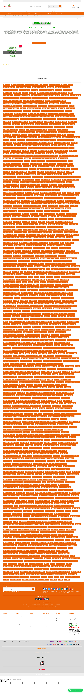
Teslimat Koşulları (19, 612)
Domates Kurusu (45, 172)
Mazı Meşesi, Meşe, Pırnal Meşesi (11, 332)
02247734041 (67, 0)
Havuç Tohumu (36, 198)
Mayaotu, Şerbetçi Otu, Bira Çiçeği (41, 264)
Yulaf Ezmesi (53, 572)
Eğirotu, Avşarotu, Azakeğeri (32, 185)
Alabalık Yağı (25, 206)
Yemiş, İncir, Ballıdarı (9, 409)
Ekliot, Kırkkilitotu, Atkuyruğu (47, 277)
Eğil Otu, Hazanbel (40, 145)
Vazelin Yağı (27, 151)
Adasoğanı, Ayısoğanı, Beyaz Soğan (63, 401)
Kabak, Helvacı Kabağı (61, 85)
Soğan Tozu (75, 448)
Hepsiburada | (53, 597)
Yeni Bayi (17, 0)
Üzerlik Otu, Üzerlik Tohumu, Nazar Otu (48, 174)
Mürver (15, 514)
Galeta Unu (51, 211)
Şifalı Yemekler (45, 616)
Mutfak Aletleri (39, 180)
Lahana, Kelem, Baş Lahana (27, 111)
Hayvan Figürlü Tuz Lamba (55, 382)
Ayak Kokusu (70, 127)
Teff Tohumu (30, 466)
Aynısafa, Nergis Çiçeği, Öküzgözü (34, 551)
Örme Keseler (60, 374)
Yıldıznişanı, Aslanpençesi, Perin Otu (46, 472)
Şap (27, 569)
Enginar (77, 359)
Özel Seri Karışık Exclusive (22, 314)
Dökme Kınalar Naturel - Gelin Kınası (56, 238)
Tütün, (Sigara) (73, 419)
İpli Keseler (17, 243)
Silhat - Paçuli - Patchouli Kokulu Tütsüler (13, 553)
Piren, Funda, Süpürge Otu (33, 330)
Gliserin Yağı (70, 138)
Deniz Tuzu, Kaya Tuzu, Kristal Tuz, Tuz (53, 422)
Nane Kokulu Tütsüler (72, 530)
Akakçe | (51, 598)
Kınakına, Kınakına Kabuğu (10, 538)
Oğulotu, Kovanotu (23, 109)
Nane (33, 135)
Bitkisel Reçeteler (46, 618)
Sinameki (44, 569)
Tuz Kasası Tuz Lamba (45, 488)
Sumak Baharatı (62, 456)
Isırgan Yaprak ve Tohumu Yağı (19, 127)
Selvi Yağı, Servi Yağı (59, 243)
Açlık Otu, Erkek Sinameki (43, 166)
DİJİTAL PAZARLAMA (42, 650)
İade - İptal (18, 614)
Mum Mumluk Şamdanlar (27, 116)
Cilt (15, 13)
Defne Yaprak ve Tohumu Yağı (45, 143)
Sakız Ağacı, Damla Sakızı (27, 193)
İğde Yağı (44, 122)
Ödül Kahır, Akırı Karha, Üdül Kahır (32, 148)
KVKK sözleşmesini (8, 584)
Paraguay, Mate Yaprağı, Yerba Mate (64, 211)
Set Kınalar (43, 274)
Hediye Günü (7, 209)
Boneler (34, 159)
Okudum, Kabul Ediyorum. (12, 584)
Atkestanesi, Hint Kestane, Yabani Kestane (38, 538)
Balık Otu (23, 280)
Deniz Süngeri (55, 411)
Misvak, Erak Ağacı (8, 498)
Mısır (64, 185)
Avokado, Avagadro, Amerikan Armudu (26, 540)
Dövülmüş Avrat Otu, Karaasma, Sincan (13, 488)
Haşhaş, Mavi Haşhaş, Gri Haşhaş (55, 219)
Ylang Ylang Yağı (7, 245)
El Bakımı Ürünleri (28, 93)
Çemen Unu (70, 159)
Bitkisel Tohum (37, 301)
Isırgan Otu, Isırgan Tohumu (10, 230)
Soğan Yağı (29, 295)
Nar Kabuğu (7, 569)
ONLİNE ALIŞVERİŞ (42, 641)
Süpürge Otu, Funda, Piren (43, 522)
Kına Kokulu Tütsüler (8, 495)
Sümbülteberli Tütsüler (71, 553)
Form (42, 13)
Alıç (62, 245)
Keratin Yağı (59, 380)
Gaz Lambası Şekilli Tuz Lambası (65, 361)
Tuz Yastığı (61, 174)
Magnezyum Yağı (42, 85)
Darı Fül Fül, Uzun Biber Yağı (10, 109)
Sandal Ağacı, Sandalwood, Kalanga (64, 285)
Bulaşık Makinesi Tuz (38, 201)
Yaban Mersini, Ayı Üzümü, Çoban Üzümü (65, 109)
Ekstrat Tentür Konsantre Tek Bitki (19, 161)
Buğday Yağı (31, 309)
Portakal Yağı (48, 245)
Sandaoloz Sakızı (20, 306)
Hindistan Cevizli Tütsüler (25, 445)
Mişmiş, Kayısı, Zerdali (9, 493)
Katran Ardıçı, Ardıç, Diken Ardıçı (46, 490)
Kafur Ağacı (6, 143)
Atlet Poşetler (44, 90)
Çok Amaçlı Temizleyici (65, 232)
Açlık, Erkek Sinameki (46, 364)
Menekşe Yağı (28, 264)
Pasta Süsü (19, 272)
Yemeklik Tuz (75, 188)
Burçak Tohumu (7, 248)
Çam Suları (58, 295)
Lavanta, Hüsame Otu (17, 151)
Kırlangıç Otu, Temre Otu (25, 545)
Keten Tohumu (18, 411)
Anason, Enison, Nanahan (67, 516)
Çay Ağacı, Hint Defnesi (73, 314)
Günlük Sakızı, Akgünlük (9, 422)
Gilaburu (23, 282)
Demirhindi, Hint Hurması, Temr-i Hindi (57, 377)
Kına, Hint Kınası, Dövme (20, 224)
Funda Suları (29, 377)
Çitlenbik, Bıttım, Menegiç (36, 435)
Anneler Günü (7, 116)
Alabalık (6, 490)
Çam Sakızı (42, 288)
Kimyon (67, 532)
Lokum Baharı (16, 340)
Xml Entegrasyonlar (8, 182)
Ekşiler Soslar (7, 114)
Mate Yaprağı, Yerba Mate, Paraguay (12, 172)
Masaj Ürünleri (52, 209)
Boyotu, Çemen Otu (17, 506)
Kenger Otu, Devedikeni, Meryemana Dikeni (41, 527)
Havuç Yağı (22, 235)
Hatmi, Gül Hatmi (56, 259)
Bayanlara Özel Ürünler (61, 114)
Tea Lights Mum (7, 214)
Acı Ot (5, 314)
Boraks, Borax (27, 159)
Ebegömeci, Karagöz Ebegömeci (49, 101)
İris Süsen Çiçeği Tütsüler (43, 461)
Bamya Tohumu (70, 101)
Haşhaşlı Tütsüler (62, 443)
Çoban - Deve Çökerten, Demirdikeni (12, 448)
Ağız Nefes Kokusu (49, 190)
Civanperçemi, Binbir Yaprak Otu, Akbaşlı (65, 340)
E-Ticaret (38, 666)
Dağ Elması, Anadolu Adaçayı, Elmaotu (12, 93)
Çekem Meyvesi (29, 438)
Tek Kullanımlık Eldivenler (62, 280)
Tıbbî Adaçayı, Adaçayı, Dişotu (49, 359)
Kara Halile (50, 372)
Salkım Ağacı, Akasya (8, 240)
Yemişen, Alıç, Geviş (54, 424)
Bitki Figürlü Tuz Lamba (51, 188)
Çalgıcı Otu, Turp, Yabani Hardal (11, 177)
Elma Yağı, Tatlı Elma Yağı (28, 138)
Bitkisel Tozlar (38, 111)
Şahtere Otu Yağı (28, 77)
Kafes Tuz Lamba (28, 406)
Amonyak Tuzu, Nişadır (9, 80)
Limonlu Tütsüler (25, 516)
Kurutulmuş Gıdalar (54, 95)
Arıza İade (57, 622)
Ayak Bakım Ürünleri (38, 93)
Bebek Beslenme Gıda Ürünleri (62, 80)
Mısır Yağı (44, 330)
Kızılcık (52, 556)
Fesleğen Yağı (16, 114)
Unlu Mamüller (24, 293)
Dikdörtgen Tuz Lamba (26, 301)
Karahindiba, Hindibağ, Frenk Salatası (34, 451)
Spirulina (68, 503)
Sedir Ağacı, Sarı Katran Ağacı (72, 374)
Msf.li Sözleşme (19, 618)
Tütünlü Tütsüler (60, 556)
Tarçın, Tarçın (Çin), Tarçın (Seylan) (65, 132)
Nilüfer (26, 311)
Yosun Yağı (64, 269)
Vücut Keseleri (7, 440)
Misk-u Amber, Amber (9, 485)
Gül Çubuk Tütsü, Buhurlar (34, 101)
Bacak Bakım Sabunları (9, 272)
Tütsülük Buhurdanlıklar (9, 295)
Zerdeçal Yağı (74, 198)
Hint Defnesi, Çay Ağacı (69, 459)
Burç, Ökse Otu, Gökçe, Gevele (52, 516)
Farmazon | (42, 598)
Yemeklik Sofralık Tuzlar (72, 282)
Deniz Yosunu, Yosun (64, 427)
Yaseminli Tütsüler (55, 561)
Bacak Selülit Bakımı (16, 316)
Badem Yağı (6, 77)
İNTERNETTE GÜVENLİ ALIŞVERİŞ (42, 645)
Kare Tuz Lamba (17, 419)
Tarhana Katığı (7, 430)
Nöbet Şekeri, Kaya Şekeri (54, 330)
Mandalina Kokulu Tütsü (15, 519)
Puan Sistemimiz (33, 616)
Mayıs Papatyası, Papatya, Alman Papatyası (13, 327)
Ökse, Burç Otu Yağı (25, 90)
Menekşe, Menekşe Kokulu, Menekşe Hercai (70, 406)
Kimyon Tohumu (57, 419)
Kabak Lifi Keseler (52, 274)
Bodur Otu (31, 493)
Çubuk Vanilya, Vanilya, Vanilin (42, 493)
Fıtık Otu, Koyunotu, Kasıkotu (48, 322)
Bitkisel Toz (18, 319)
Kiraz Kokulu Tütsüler (38, 503)
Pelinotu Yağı (48, 180)
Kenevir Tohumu (46, 398)
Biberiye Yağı (7, 264)
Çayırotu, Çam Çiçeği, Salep (24, 366)
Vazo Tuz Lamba (13, 490)
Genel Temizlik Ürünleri (57, 311)
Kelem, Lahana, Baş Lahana (10, 522)
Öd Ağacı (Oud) (19, 119)
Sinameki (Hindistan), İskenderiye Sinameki (61, 440)
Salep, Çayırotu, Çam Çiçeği (10, 203)
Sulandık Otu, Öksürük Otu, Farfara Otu (18, 511)
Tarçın (44, 474)
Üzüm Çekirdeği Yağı (24, 82)
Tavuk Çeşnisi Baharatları (35, 440)
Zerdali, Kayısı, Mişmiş (51, 248)
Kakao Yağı (74, 135)
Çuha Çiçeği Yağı (45, 327)
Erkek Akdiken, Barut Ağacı (24, 401)
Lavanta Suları (37, 456)
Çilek (71, 398)
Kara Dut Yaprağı (42, 345)
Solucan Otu (70, 495)
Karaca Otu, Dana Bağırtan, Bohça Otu (12, 416)
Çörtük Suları (7, 340)
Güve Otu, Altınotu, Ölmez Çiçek (68, 438)
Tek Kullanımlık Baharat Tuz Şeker (57, 77)
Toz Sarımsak (69, 569)
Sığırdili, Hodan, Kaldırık (34, 419)
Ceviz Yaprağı (7, 456)
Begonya (52, 385)
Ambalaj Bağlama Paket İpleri (40, 77)
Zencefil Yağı (74, 148)
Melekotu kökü (36, 366)
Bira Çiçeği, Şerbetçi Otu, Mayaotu (55, 474)
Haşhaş (55, 527)
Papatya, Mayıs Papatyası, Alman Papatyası (13, 185)
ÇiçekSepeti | (34, 597)
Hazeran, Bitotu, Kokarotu (17, 372)
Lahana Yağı (32, 85)
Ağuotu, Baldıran (21, 422)
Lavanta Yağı (33, 143)
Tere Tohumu (21, 377)
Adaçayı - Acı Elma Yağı (37, 182)
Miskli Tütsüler (62, 527)
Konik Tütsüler (71, 309)
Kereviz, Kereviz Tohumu (9, 532)
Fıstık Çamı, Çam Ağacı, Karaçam (11, 282)
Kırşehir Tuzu (30, 385)
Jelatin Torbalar (27, 216)
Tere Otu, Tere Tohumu (73, 332)
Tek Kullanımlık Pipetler (9, 364)
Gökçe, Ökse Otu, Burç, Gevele (40, 351)
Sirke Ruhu (6, 316)
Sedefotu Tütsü (35, 548)
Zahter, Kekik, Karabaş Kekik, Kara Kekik (67, 111)
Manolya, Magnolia (63, 151)
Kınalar (18, 274)
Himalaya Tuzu (27, 319)
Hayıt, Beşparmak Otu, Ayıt (10, 338)
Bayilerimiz (5, 618)
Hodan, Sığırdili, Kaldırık (60, 495)
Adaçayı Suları (32, 164)
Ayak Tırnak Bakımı (28, 188)
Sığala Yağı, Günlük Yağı (24, 277)
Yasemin (37, 393)
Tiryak (48, 240)
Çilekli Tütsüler (23, 374)
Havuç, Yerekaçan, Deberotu (69, 316)
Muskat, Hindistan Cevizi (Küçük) (11, 516)
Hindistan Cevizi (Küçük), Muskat (51, 438)
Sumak (5, 519)
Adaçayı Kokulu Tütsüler (61, 145)
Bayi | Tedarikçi (30, 15)
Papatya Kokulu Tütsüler (70, 538)
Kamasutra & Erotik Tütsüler (29, 477)
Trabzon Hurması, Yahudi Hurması (11, 382)
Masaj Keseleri (66, 364)
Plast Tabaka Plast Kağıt (32, 280)
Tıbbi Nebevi (45, 610)
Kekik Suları (46, 440)
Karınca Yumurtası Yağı (52, 195)
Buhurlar (72, 98)
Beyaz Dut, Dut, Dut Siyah (9, 432)
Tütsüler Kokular (70, 409)
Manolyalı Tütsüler (52, 519)
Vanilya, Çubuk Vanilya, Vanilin (37, 109)
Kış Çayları (69, 556)
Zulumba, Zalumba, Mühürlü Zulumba (32, 348)
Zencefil (60, 572)
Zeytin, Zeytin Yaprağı (60, 324)
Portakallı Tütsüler (62, 540)
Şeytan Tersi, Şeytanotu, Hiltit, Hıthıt (12, 206)
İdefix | (54, 598)
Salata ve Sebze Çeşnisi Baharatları (21, 403)
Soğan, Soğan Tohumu (74, 485)
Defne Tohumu (62, 309)
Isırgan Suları (39, 422)
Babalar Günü (50, 145)
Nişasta (21, 345)
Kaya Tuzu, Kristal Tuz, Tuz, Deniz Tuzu (24, 495)
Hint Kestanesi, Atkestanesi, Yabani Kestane (29, 480)
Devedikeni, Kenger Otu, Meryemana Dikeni (23, 453)
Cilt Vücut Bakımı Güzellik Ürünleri (68, 251)
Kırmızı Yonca (7, 551)
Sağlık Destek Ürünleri (61, 153)
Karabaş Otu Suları (37, 430)
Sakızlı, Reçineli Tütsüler (62, 543)
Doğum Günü (56, 182)
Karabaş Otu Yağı (21, 266)
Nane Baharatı (35, 414)
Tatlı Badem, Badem (50, 256)
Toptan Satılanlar (33, 618)
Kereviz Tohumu (26, 243)
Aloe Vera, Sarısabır (50, 503)
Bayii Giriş (57, 616)
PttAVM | (39, 597)
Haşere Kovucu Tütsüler (62, 430)
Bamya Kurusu (36, 103)
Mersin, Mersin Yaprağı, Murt (10, 445)
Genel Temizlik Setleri (9, 306)
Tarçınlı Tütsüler (12, 556)
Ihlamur (73, 535)
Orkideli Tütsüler (22, 538)
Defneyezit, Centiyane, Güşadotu (30, 316)
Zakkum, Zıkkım (21, 132)
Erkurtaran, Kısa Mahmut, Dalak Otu (40, 424)
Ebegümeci (32, 511)
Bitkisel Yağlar (34, 211)
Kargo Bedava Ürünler (57, 261)
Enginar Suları (57, 364)
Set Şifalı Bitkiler (22, 380)
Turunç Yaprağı (26, 414)
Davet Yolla (32, 622)
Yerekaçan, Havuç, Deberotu (55, 459)
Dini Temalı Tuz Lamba (55, 316)
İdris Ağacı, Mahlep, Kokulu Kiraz (22, 88)
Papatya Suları (55, 493)
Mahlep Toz (56, 245)
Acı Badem (69, 174)
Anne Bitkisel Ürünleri (55, 130)
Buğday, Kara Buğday (54, 511)
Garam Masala (7, 232)
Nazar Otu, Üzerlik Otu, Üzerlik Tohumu (62, 253)
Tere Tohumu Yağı (74, 227)
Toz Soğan (76, 569)
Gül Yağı (68, 201)
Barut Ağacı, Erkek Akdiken (10, 369)
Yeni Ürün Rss (45, 628)
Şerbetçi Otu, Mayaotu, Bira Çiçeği (34, 190)
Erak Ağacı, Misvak (21, 388)
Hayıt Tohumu (21, 385)
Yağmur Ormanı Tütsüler (26, 561)
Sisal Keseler (44, 414)
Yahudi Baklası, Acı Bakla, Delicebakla (12, 288)
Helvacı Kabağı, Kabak (34, 374)
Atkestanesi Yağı (7, 395)
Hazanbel (54, 530)
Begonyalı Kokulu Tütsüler (67, 290)
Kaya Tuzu (49, 13)
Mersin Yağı (6, 311)
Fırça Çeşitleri (16, 309)
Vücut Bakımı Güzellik (70, 395)
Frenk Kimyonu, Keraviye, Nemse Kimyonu (43, 338)
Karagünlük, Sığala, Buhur (50, 435)
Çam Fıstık (18, 98)
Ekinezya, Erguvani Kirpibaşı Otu (11, 256)
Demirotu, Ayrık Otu (18, 395)
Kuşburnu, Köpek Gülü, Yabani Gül (58, 566)
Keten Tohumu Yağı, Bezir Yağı (48, 393)
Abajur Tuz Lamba (8, 106)
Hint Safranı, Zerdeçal (55, 485)
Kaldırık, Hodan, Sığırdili (9, 298)
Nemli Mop (62, 93)
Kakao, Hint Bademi (17, 232)
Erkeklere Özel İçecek (33, 224)
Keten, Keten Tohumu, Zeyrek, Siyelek (45, 532)
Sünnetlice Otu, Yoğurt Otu (65, 519)
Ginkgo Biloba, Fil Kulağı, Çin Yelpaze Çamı (44, 295)
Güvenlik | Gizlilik (21, 15)
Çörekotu (54, 488)
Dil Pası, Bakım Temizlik (39, 240)
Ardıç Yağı (6, 335)
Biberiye (44, 390)
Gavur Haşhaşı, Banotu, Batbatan (49, 148)
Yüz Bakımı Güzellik (20, 409)
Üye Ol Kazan (32, 608)
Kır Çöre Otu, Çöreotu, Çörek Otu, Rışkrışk (46, 540)
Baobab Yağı (30, 180)
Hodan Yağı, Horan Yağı (17, 311)
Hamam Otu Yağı (61, 127)
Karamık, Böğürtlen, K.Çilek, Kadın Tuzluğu (25, 461)
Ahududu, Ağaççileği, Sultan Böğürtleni (22, 430)
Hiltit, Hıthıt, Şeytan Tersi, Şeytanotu (12, 414)
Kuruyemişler (74, 161)
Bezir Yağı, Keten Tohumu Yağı (11, 251)
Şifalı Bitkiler (39, 203)
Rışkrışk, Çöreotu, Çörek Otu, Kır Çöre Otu (66, 256)
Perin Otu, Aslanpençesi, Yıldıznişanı (26, 298)
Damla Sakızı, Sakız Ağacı (64, 188)
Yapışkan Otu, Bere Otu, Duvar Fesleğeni (52, 353)
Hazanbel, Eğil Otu (18, 348)
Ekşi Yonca (70, 288)
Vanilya (40, 477)
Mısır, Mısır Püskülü (70, 474)
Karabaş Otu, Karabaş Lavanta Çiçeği (65, 385)
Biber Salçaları (52, 122)
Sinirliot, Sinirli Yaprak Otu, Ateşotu (12, 459)
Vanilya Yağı (34, 82)
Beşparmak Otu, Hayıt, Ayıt (49, 416)
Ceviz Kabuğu (37, 445)
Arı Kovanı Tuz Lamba (50, 164)
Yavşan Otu (65, 398)
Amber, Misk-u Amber (42, 511)
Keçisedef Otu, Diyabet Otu (37, 516)
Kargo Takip (6, 0)
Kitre (5, 556)
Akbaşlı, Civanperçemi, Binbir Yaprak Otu (54, 451)
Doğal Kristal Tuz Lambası (27, 340)
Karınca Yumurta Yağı (9, 343)
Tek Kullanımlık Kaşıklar (26, 353)
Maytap (28, 95)
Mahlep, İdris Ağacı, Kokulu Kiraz (65, 106)
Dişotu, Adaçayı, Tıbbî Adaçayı (50, 466)
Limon (48, 261)
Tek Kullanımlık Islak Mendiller (69, 293)
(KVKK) (72, 686)
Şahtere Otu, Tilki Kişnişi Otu (33, 122)
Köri (58, 322)
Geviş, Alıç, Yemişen (31, 227)
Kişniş (61, 395)
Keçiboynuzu (47, 551)
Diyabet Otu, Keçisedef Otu (50, 477)
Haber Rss (44, 626)
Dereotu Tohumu (50, 159)
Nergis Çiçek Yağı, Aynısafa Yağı (66, 177)
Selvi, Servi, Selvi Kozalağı (41, 388)
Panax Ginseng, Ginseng (34, 127)
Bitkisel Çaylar (61, 164)
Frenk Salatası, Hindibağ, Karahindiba (70, 351)
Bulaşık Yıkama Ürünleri (30, 166)
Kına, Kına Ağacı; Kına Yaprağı (22, 535)
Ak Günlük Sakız (60, 206)
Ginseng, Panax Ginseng (22, 322)
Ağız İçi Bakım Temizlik (9, 166)
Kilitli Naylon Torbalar (19, 238)
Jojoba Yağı (22, 122)
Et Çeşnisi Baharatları (59, 169)
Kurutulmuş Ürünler (62, 122)
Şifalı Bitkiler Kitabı (20, 330)
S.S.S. (4, 608)
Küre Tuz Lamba (54, 427)
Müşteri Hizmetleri (19, 624)
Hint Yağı (24, 309)
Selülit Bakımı (38, 377)
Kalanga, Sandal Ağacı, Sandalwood (59, 264)
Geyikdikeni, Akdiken (39, 259)
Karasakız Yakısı (7, 472)
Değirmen (21, 95)
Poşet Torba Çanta (13, 235)
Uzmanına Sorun (6, 614)
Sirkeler (24, 274)
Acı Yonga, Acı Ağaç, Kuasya (47, 332)
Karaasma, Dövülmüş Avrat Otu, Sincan (37, 380)
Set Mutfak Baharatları (54, 351)
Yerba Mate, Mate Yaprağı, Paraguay (50, 445)
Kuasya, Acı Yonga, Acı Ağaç (63, 564)
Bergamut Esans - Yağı (71, 206)
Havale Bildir (58, 620)
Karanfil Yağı (75, 311)
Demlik (70, 153)
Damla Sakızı (75, 493)
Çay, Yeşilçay (63, 343)
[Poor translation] (5, 674)
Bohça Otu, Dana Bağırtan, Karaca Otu (12, 503)
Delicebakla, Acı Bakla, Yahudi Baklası (19, 335)
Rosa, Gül (57, 269)
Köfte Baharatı (17, 303)
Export (61, 13)
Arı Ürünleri (61, 101)
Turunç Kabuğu (50, 401)
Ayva (54, 553)
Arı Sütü (70, 527)
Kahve (76, 172)
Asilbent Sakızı (62, 248)
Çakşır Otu (27, 153)
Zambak (44, 198)
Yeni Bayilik (58, 614)
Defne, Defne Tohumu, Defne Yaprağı (65, 306)
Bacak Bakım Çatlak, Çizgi (9, 130)
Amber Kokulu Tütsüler (22, 219)
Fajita (41, 206)
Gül (18, 527)
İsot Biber (32, 314)
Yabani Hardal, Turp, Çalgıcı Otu (39, 209)
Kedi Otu (78, 516)
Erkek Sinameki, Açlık (28, 416)
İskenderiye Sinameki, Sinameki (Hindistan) (41, 253)
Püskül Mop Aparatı (60, 230)
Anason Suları (43, 216)
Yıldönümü (17, 290)
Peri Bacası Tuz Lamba (40, 453)
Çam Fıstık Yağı (49, 109)
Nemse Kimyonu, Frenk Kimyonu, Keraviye (44, 285)
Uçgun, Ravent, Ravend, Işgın (48, 127)
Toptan (35, 13)
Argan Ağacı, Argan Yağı (9, 527)
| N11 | (24, 597)
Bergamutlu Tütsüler (34, 322)
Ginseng (6, 524)
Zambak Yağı (58, 82)
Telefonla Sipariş (6, 622)
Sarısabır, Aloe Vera (57, 356)
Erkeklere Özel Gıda (50, 201)
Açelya (33, 153)
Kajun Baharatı (36, 243)
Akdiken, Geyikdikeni (64, 461)
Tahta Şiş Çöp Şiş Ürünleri (73, 319)
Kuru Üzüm (69, 119)
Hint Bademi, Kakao (27, 448)
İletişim (42, 15)
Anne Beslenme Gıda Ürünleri (10, 82)
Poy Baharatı (26, 424)
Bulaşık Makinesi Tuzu (60, 319)
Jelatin (22, 177)
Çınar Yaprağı (55, 461)
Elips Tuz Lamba (37, 353)
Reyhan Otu (60, 193)
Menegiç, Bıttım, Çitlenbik (25, 398)
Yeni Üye (29, 0)
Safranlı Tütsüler (23, 543)
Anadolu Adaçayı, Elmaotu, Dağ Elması (62, 514)
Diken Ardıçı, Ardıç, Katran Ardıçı (49, 456)
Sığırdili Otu (38, 416)
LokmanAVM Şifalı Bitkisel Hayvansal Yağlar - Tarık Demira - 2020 (11, 61)
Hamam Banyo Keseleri (70, 190)
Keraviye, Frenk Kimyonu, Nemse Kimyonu (39, 530)
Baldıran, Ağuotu (75, 259)
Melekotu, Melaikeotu (68, 382)
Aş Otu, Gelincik (7, 530)
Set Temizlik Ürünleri (25, 390)
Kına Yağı (65, 419)
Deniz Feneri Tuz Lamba (58, 282)
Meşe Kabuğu (51, 453)
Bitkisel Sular (27, 182)
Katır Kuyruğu (30, 485)
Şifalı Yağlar (45, 614)
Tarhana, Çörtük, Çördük (9, 190)
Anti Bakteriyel (40, 135)
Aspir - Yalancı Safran (65, 327)
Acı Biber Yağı (36, 151)
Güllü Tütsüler (65, 424)
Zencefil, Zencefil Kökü (49, 206)
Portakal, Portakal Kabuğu (10, 377)
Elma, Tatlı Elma (36, 319)
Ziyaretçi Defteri (6, 628)
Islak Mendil (7, 161)
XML (56, 13)
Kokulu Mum (21, 130)
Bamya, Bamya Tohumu (67, 338)
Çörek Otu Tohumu (47, 301)
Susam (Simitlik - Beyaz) (9, 469)
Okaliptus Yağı (65, 88)
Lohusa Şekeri (7, 309)
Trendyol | (47, 597)
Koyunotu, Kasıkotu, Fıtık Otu (37, 564)
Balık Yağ (6, 145)
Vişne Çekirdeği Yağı (56, 172)
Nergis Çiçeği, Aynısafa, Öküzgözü (41, 290)
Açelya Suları (44, 95)
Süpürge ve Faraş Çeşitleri (29, 411)
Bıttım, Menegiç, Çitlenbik (41, 482)
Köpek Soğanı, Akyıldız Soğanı (41, 561)
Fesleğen (20, 195)
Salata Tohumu (7, 348)
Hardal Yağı (17, 138)
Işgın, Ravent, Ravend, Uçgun (32, 177)
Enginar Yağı (44, 177)
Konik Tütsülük (17, 214)
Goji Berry (57, 338)
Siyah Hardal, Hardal (61, 472)
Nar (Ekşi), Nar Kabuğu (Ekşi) (72, 193)
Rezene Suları (55, 501)
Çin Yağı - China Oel (8, 269)
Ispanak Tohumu (73, 216)
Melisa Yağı (54, 240)
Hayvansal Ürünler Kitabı (45, 282)
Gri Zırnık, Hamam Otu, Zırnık (48, 374)
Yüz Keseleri (56, 448)
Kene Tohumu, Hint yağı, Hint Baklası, (29, 524)
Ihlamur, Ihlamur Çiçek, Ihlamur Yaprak (37, 106)
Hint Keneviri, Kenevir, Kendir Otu (32, 474)
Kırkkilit (46, 556)
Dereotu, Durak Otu (63, 435)
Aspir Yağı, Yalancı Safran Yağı (40, 382)
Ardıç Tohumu (50, 214)
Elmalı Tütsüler (58, 388)
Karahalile (27, 548)
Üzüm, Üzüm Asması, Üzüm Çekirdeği (21, 209)
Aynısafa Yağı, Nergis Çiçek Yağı (51, 406)
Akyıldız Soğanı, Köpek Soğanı (65, 482)
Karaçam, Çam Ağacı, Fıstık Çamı (65, 416)
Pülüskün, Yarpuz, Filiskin (46, 403)
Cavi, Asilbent (40, 124)
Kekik (45, 377)
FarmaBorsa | (37, 598)
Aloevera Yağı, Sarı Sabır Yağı (72, 245)
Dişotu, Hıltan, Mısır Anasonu (23, 469)
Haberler (5, 624)
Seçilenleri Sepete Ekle (39, 43)
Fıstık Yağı (77, 169)
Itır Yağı (72, 140)
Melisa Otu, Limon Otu (9, 393)
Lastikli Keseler (41, 335)
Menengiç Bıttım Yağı (68, 295)
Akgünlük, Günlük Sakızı (59, 469)
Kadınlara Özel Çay (61, 159)
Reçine (55, 161)
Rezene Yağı (50, 80)
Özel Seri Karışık (43, 316)
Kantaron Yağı (28, 240)
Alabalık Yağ (7, 101)
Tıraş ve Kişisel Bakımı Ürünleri (66, 366)
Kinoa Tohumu (75, 427)
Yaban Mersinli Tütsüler (38, 559)
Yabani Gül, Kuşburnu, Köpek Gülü (24, 201)
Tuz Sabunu (76, 130)
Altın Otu (25, 288)
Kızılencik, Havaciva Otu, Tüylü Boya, (23, 559)
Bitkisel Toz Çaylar (67, 130)
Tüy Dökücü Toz (30, 266)
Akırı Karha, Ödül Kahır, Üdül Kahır (49, 480)
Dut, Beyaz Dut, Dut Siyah (46, 498)
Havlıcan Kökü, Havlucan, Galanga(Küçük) (56, 288)
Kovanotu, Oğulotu (65, 561)
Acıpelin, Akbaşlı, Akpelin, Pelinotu (63, 348)
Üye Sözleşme (58, 610)
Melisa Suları (76, 464)
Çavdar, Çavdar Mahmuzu (70, 303)
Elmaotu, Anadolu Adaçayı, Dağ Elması (30, 332)
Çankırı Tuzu (50, 230)
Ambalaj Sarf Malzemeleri (41, 116)
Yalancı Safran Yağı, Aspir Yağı (46, 82)
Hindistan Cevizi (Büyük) (23, 432)
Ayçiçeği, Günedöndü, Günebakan (46, 543)
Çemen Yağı (6, 211)
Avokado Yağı (7, 398)
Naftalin (51, 388)
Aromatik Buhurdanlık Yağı (53, 88)
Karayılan (20, 482)
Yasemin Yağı (7, 151)
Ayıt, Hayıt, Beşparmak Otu (19, 551)
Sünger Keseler (7, 419)
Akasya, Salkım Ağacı (8, 438)
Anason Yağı (49, 269)
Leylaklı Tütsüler (7, 514)
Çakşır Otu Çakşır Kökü (9, 427)
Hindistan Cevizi (7, 303)
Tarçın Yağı (69, 77)
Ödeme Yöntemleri (19, 610)
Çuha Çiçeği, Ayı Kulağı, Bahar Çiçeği (44, 495)
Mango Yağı (25, 143)
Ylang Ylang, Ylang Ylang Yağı (10, 480)
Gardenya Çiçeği (56, 398)
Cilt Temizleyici (19, 240)
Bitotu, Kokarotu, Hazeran (10, 482)
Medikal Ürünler (7, 85)
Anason (6, 301)
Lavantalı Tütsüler (36, 509)
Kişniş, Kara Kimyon (29, 553)
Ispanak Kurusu (69, 235)
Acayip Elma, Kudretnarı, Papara (11, 90)
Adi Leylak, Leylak (8, 411)
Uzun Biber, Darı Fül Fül (36, 156)
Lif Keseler (41, 356)
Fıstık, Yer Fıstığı (21, 295)
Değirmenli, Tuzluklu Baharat (44, 161)
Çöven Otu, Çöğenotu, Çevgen (30, 488)
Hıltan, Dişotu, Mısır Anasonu (61, 403)
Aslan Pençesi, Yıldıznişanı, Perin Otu (26, 532)
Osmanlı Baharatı (75, 364)
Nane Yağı (25, 85)
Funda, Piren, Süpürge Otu (21, 361)
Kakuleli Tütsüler (47, 469)
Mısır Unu (67, 311)
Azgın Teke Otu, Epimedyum (36, 556)
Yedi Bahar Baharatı (66, 448)
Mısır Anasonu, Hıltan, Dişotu (28, 472)
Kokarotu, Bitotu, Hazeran (57, 559)
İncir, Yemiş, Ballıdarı (52, 140)
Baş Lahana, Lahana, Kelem (10, 380)
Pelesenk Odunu (65, 259)
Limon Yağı (23, 180)
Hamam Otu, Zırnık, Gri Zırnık (23, 80)
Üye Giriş (35, 0)
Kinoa (13, 540)
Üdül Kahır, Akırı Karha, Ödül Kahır (33, 119)
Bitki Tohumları (17, 103)
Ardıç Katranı (36, 327)
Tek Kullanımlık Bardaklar (59, 180)
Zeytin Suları (26, 509)
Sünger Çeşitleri (36, 398)
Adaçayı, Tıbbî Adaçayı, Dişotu (10, 374)
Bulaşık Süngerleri (17, 159)
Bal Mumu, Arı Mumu (9, 201)
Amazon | (43, 597)
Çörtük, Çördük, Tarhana (65, 480)
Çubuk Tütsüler (44, 251)
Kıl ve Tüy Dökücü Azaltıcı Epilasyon (42, 232)
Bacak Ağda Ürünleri (47, 119)
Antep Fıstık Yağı (7, 293)
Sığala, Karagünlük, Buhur (10, 401)
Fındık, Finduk (15, 101)
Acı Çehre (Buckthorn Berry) (10, 253)
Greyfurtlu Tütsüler (53, 414)
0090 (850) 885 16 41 (73, 616)
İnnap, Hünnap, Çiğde (56, 166)
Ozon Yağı (6, 140)
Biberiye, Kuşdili (69, 451)
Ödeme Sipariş (19, 608)
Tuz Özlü (6, 356)
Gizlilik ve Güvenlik (77, 690)
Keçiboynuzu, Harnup (66, 511)
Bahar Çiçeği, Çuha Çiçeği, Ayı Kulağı (12, 156)
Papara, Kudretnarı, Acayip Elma (62, 135)
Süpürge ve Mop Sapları (28, 248)
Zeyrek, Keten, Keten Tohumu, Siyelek (62, 301)
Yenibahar (72, 432)
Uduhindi (6, 572)
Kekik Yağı (6, 372)
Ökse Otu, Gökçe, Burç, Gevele (15, 188)
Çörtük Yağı (28, 327)
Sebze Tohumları (67, 166)
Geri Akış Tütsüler (8, 290)
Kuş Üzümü (6, 164)
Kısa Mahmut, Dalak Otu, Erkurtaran (71, 551)
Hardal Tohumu (52, 345)
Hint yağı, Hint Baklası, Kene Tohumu (28, 490)
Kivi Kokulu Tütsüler (28, 506)
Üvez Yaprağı (33, 161)
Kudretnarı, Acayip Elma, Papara (11, 566)
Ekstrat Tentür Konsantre (55, 90)
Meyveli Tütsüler (25, 527)
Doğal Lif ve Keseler (32, 356)
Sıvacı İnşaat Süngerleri (21, 269)
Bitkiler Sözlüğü (45, 620)
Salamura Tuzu (61, 156)
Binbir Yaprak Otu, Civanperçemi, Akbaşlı (22, 456)
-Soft (35, 666)
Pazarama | (58, 597)
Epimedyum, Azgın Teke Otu (41, 385)
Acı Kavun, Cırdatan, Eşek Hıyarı (33, 306)
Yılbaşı (57, 277)
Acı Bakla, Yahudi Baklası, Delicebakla (27, 230)
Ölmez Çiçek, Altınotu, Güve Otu (25, 259)
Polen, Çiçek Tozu (32, 343)
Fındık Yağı (54, 138)
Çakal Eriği (42, 88)
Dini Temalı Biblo (8, 103)
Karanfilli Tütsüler (20, 485)
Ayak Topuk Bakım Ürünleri (52, 93)
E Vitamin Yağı (16, 116)
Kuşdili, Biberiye (72, 566)
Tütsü (21, 13)
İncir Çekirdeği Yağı (16, 143)
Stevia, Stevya (53, 509)
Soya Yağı (12, 314)
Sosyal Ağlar (5, 626)
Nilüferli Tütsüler (59, 532)
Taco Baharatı (30, 422)
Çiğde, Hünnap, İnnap (9, 388)
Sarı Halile (51, 324)
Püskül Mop (26, 195)
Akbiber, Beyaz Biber (71, 453)
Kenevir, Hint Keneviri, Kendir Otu (65, 524)
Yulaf (16, 498)
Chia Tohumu (43, 222)
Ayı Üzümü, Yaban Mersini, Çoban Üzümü (13, 548)
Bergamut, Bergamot (74, 414)
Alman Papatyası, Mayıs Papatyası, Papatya (13, 501)
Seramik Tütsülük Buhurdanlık (47, 280)
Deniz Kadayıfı (7, 403)
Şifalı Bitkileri (51, 380)
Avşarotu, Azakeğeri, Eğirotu (10, 543)
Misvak (37, 364)
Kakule (47, 259)
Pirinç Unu (38, 359)
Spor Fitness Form (41, 238)
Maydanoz (47, 309)
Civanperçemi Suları (65, 322)
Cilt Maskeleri (34, 206)
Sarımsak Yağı (18, 182)
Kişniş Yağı (72, 430)
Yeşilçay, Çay (62, 466)
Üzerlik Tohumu (70, 469)
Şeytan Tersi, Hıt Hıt (35, 569)
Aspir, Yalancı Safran (8, 535)
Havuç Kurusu (60, 201)
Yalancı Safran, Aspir (21, 343)
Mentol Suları (17, 472)
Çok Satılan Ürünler (33, 620)
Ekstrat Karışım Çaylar (68, 172)
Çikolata (70, 85)
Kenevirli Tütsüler (74, 490)
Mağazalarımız (6, 620)
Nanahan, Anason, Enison (49, 111)
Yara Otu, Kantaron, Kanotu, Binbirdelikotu (44, 369)
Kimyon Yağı (73, 403)
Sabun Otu (68, 103)
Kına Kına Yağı (38, 406)
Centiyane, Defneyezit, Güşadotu (19, 164)
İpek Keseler (21, 227)
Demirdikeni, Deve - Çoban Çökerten (37, 361)
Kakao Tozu (34, 222)
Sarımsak (56, 343)
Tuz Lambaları (69, 169)
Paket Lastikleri (26, 245)
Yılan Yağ (35, 216)
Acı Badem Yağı (14, 111)
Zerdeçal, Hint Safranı (32, 282)
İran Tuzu (48, 356)
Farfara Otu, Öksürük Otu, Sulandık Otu (13, 148)
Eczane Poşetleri (7, 198)
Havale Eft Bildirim (19, 622)
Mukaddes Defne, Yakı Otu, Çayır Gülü (12, 509)
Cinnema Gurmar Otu (17, 77)
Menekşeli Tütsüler (71, 522)
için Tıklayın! (73, 611)
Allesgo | (47, 598)
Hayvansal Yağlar (55, 290)
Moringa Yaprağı (27, 503)
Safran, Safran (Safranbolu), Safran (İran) (13, 153)
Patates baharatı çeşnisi (54, 390)
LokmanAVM (13, 19)
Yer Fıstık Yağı (24, 174)
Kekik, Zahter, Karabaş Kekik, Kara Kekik (32, 519)
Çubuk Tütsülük (50, 153)
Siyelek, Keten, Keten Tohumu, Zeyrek (12, 477)
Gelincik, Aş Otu (27, 198)
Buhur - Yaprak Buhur (9, 219)
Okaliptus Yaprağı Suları (64, 488)
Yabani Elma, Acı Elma (32, 132)
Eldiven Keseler (7, 135)
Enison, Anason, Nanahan (28, 364)
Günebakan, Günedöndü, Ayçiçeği (56, 409)
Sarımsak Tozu (38, 438)
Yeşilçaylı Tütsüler (8, 564)
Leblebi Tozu (15, 264)
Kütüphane (45, 608)
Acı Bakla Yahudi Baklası (47, 103)
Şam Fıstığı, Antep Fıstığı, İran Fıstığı (47, 132)
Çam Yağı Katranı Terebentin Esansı (37, 140)
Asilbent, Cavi (61, 530)
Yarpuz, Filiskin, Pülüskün (9, 385)
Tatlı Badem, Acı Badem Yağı (61, 143)
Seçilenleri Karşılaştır (27, 43)
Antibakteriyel (49, 135)
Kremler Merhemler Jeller (59, 314)
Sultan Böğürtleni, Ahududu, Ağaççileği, (43, 514)
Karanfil (27, 345)
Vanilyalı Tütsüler (8, 559)
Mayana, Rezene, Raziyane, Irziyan (36, 261)
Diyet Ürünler (65, 330)
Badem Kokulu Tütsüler (66, 277)
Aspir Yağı (55, 366)
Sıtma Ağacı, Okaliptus (73, 466)
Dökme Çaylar (73, 143)
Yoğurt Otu (45, 572)
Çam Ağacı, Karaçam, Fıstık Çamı (71, 261)
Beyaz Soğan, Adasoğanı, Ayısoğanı (12, 443)
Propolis (30, 269)
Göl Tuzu (16, 293)
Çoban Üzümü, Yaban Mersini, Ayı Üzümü (55, 464)
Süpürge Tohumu (60, 453)
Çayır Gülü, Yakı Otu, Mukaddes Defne (12, 359)
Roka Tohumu (38, 340)
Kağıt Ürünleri (17, 85)
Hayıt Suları (63, 411)
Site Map (44, 624)
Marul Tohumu (7, 280)
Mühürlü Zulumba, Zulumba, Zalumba (43, 506)
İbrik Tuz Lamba (68, 388)
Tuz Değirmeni (35, 95)
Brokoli (5, 511)
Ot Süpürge (41, 214)
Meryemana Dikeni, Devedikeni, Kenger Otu (13, 451)
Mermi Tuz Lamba (17, 440)
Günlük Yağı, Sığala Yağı (65, 240)
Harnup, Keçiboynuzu (37, 169)
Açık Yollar (23, 101)
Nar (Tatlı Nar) (25, 211)
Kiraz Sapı (21, 556)
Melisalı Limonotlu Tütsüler (58, 522)
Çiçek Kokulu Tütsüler (71, 345)
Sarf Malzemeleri (40, 248)
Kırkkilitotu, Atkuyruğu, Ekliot (10, 545)
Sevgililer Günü (70, 243)
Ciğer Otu (24, 261)
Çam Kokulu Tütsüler (60, 332)
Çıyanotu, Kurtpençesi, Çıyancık (49, 443)
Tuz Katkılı (34, 345)
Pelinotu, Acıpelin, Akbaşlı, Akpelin (11, 285)
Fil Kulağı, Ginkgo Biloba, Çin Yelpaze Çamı (58, 216)
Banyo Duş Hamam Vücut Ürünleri (11, 193)
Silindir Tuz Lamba (37, 469)
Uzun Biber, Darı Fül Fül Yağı (39, 80)
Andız (44, 519)
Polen (5, 235)
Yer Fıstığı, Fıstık (19, 438)
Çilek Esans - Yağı (8, 238)
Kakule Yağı (6, 180)
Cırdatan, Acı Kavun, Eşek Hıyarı (44, 314)
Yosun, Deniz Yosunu (21, 493)
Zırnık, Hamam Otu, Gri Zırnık (10, 345)
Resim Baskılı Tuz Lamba (9, 466)
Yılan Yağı (58, 214)
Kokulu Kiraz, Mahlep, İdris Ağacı (11, 561)
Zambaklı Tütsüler (25, 564)
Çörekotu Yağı (39, 298)
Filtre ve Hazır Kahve (8, 119)
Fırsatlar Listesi (32, 612)
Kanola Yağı (59, 227)
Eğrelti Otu (13, 227)
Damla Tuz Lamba (31, 238)
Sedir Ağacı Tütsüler (63, 548)
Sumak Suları (7, 506)
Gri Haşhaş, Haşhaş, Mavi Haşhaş (62, 372)
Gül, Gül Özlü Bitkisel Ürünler (55, 222)
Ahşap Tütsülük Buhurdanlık (10, 95)
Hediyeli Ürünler (33, 614)
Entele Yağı (74, 224)
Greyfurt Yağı (7, 174)
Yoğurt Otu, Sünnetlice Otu (42, 485)
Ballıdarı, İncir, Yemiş (9, 319)
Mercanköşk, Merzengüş (36, 432)
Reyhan (22, 569)
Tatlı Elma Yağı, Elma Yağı (9, 169)
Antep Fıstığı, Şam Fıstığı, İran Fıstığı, (27, 522)
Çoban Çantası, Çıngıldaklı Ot (28, 459)
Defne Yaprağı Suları (26, 351)
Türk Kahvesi (70, 185)
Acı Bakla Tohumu (59, 103)
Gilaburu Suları (67, 393)
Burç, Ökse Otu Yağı (28, 324)
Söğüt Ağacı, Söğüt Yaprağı (62, 490)
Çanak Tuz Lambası (58, 224)
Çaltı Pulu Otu (27, 222)
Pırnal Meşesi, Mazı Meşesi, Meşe (11, 351)
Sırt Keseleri (54, 395)
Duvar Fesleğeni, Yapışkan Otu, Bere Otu (64, 498)
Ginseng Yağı (7, 127)
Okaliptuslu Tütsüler (36, 535)
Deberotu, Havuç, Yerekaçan (10, 277)
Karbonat (13, 366)
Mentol (24, 419)
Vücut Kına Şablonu (8, 243)
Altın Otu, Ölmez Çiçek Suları (38, 195)
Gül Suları (42, 401)
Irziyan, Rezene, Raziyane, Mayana (18, 140)
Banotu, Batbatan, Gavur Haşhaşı (18, 356)
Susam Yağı (49, 335)
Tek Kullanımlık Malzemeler (54, 293)
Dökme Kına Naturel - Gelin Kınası (39, 235)
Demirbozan (61, 345)
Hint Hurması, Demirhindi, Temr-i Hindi (34, 464)
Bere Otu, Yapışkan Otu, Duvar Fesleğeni (13, 406)
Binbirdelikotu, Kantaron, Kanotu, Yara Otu (13, 464)
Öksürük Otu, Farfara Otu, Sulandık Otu (66, 209)
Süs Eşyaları (55, 232)
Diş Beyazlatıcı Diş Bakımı (52, 272)
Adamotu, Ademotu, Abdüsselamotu (25, 393)
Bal (5, 188)
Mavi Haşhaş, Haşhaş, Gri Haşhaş (52, 203)
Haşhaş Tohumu (51, 361)
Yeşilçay (39, 572)
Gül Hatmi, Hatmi (65, 390)
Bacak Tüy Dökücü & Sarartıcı (44, 343)
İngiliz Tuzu (32, 335)
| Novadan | (31, 598)
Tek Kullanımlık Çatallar (37, 245)
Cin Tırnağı (15, 280)
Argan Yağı (61, 359)
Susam (56, 569)
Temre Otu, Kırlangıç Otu (40, 324)
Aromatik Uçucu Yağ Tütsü (49, 156)
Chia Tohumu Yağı (52, 151)
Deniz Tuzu (23, 256)
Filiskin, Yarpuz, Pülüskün (9, 259)
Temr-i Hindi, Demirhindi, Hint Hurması (67, 298)
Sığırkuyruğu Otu (24, 435)
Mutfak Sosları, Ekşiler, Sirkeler (70, 90)
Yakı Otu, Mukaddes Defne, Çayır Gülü (12, 324)
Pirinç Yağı (69, 230)
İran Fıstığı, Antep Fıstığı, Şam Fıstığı (46, 227)
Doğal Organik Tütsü (62, 274)
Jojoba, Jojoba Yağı (8, 88)
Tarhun (66, 227)
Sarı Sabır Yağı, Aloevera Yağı (42, 138)
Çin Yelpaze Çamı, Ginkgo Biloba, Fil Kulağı (36, 409)
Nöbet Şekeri (15, 569)
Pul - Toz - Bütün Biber (49, 430)
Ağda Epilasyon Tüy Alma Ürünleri (26, 124)
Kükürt (22, 566)
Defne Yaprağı (76, 501)
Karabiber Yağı (42, 293)
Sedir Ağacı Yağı (28, 232)
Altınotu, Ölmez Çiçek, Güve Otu (62, 506)
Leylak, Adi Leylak (16, 211)
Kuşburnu (67, 559)
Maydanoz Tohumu (14, 301)
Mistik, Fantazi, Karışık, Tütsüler (21, 530)
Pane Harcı (67, 380)
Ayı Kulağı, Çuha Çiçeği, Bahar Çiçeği (48, 545)
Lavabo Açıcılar (59, 369)
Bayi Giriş (23, 0)
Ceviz (37, 193)
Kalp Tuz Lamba (63, 414)
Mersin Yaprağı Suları (63, 477)
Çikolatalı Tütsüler (8, 361)
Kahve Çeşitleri (40, 153)
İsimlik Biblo (40, 164)
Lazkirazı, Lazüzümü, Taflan (24, 169)
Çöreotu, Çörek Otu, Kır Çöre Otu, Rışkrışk (13, 474)
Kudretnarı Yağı (7, 453)
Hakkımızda (6, 15)
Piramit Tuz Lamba (42, 459)
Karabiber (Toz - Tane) (49, 340)
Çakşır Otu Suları (70, 266)
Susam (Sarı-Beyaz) (14, 524)
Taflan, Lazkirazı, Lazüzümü (10, 124)
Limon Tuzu (25, 156)
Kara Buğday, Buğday (9, 330)
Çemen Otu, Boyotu (26, 382)
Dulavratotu (45, 509)
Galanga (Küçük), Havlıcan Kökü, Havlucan (58, 98)
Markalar (9, 13)
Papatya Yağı (35, 88)
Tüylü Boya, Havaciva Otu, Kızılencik (60, 432)
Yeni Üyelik (58, 608)
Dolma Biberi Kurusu (43, 130)
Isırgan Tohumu (36, 390)
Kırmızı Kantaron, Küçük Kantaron (49, 548)
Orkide (77, 185)
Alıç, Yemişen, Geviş (65, 493)
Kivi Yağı (25, 440)
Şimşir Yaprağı (17, 248)
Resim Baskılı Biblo (39, 188)
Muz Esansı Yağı (69, 359)
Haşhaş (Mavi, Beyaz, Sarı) (38, 272)
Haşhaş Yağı (48, 182)
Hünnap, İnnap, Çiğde (65, 501)
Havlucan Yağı (26, 214)
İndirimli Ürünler (33, 610)
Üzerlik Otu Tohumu (15, 572)
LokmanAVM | (29, 597)
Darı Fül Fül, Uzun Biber (24, 253)
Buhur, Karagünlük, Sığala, (26, 514)
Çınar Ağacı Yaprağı (46, 419)
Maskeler (54, 309)
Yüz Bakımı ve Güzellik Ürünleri (62, 335)
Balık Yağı (43, 151)
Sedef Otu (6, 366)
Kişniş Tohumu (73, 435)
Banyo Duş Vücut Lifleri (69, 222)
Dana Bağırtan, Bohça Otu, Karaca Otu (12, 222)
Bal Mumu (34, 214)
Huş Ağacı (75, 503)
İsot (21, 264)
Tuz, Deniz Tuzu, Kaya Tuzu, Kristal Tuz (31, 443)
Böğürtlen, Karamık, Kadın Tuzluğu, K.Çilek (29, 498)
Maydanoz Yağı (41, 230)
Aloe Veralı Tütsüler (53, 198)
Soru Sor (12, 0)
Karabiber (35, 401)
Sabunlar (6, 132)
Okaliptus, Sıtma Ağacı (31, 130)
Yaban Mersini (31, 572)
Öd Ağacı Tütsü (75, 532)
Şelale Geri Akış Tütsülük (47, 243)
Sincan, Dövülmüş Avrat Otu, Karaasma (42, 448)
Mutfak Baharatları (64, 195)
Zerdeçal (67, 572)
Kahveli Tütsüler (21, 466)
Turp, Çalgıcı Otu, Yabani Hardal (11, 390)
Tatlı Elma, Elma (33, 288)
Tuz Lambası (51, 85)
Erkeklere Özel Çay (49, 114)
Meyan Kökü (38, 466)
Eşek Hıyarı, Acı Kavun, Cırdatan (24, 427)
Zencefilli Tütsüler (51, 564)
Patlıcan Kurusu (64, 272)
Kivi (26, 556)
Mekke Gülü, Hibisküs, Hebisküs (71, 353)
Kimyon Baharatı (29, 395)
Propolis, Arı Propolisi (48, 348)
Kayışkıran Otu (60, 503)
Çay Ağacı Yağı (70, 180)
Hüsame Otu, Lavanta (63, 509)
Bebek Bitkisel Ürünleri (28, 172)
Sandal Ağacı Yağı (67, 82)
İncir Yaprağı (7, 540)
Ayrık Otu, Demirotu (45, 553)
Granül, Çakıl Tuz (72, 114)
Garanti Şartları (19, 616)
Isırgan (70, 540)
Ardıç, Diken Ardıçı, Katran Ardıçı (48, 524)
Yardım (37, 15)
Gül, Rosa (15, 398)
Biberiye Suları (17, 245)
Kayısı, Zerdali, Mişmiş (44, 501)
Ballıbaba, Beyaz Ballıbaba (49, 306)
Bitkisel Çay (69, 156)
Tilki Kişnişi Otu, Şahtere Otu (31, 372)
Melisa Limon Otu (76, 564)
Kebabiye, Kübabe (75, 509)
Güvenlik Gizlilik (19, 620)
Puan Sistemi (13, 15)
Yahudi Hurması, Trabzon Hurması (54, 303)
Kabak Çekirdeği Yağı (59, 119)
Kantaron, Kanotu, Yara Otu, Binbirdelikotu (40, 311)
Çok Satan (28, 13)
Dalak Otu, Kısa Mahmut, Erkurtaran (22, 135)
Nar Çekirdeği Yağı (63, 140)
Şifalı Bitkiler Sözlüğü (28, 359)
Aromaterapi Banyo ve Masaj (36, 114)
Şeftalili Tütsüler (56, 551)
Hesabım (57, 618)
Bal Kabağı (67, 224)
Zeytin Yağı (19, 216)
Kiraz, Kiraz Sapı (32, 543)
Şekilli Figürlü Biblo (40, 219)
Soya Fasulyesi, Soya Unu (31, 501)
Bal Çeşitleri (15, 174)
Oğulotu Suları (53, 482)
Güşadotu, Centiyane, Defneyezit (40, 427)
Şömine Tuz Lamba (29, 482)
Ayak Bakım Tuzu (42, 98)
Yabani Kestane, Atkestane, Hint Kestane (29, 251)
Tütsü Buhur (35, 277)
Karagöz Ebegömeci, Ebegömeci (11, 435)
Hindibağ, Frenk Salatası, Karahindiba (12, 424)
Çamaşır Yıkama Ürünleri (46, 185)
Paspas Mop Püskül (46, 366)
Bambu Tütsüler (17, 198)
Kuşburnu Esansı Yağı (9, 461)
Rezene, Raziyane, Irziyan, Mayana (26, 203)
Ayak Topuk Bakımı (8, 224)
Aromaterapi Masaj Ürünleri (30, 98)
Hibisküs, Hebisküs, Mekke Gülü (42, 395)
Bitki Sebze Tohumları (9, 98)
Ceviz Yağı (6, 111)
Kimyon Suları (64, 445)
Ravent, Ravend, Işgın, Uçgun (10, 122)
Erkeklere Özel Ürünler (16, 145)
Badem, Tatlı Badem (75, 88)
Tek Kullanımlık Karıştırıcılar (25, 338)
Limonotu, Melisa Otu (74, 264)
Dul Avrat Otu (75, 488)
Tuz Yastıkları (32, 256)
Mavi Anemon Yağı (75, 195)
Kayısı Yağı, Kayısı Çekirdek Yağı (11, 353)
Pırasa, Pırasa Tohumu (9, 322)
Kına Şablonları (48, 169)
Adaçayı (37, 172)
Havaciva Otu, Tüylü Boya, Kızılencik (56, 266)
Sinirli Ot (50, 569)
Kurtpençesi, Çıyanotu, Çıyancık (34, 566)
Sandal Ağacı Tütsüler (64, 545)
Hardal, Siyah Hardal (64, 148)
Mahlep (16, 564)
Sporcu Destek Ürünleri (9, 266)
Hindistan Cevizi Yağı (41, 266)
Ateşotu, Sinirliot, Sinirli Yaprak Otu (61, 535)
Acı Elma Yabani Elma (74, 269)
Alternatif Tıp (45, 622)
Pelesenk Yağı (62, 138)
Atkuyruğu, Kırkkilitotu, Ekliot (56, 538)
